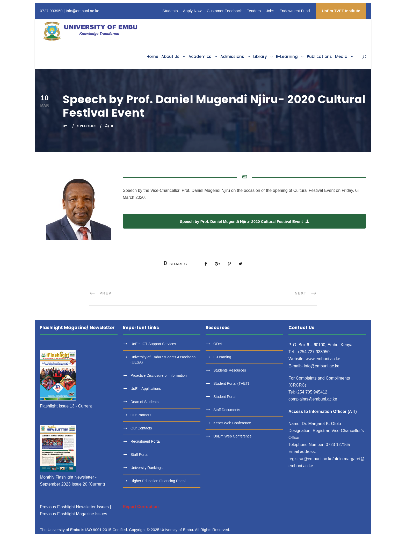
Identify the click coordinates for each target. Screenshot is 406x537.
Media (341, 56)
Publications (319, 56)
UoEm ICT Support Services (153, 344)
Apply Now (192, 11)
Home (152, 56)
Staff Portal (139, 454)
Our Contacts (141, 428)
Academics (200, 56)
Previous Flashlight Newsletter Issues (74, 507)
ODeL (218, 344)
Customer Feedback (224, 11)
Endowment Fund (294, 11)
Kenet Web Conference (232, 423)
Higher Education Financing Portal (157, 481)
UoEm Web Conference (232, 436)
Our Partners (140, 415)
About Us (170, 56)
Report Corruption (141, 506)
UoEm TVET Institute (341, 11)
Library (260, 56)
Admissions (232, 56)
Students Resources (229, 370)
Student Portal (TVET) (231, 383)
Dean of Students (144, 402)
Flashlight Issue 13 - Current (66, 406)
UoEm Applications (145, 389)
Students (170, 11)
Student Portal (224, 397)
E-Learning (287, 56)
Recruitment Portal (145, 441)
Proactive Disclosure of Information (158, 375)
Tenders (254, 11)
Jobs (270, 11)
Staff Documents (226, 410)
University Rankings (146, 468)
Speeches (87, 126)
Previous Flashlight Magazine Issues (73, 514)
